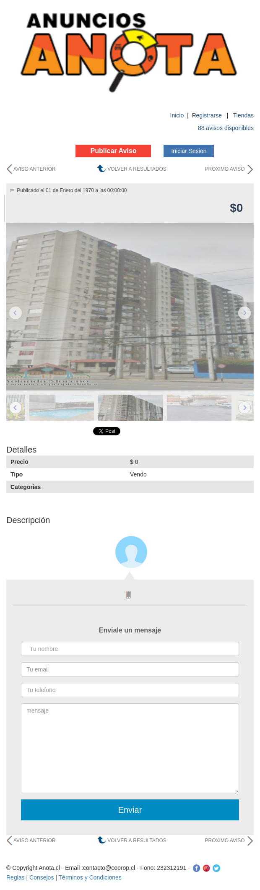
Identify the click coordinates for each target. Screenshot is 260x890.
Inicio (177, 115)
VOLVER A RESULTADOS (136, 169)
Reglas (15, 877)
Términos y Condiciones (90, 877)
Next (244, 313)
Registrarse (207, 115)
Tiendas (243, 115)
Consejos (41, 877)
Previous (15, 313)
